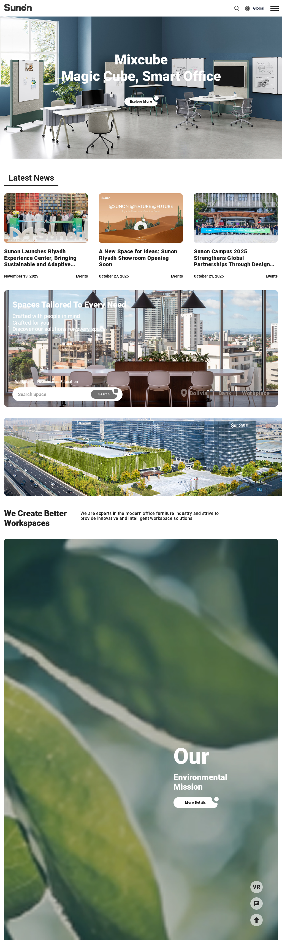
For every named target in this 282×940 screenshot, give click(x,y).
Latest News (31, 178)
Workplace (24, 381)
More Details (195, 803)
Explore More (141, 102)
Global (258, 8)
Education (69, 381)
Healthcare (47, 381)
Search (104, 394)
